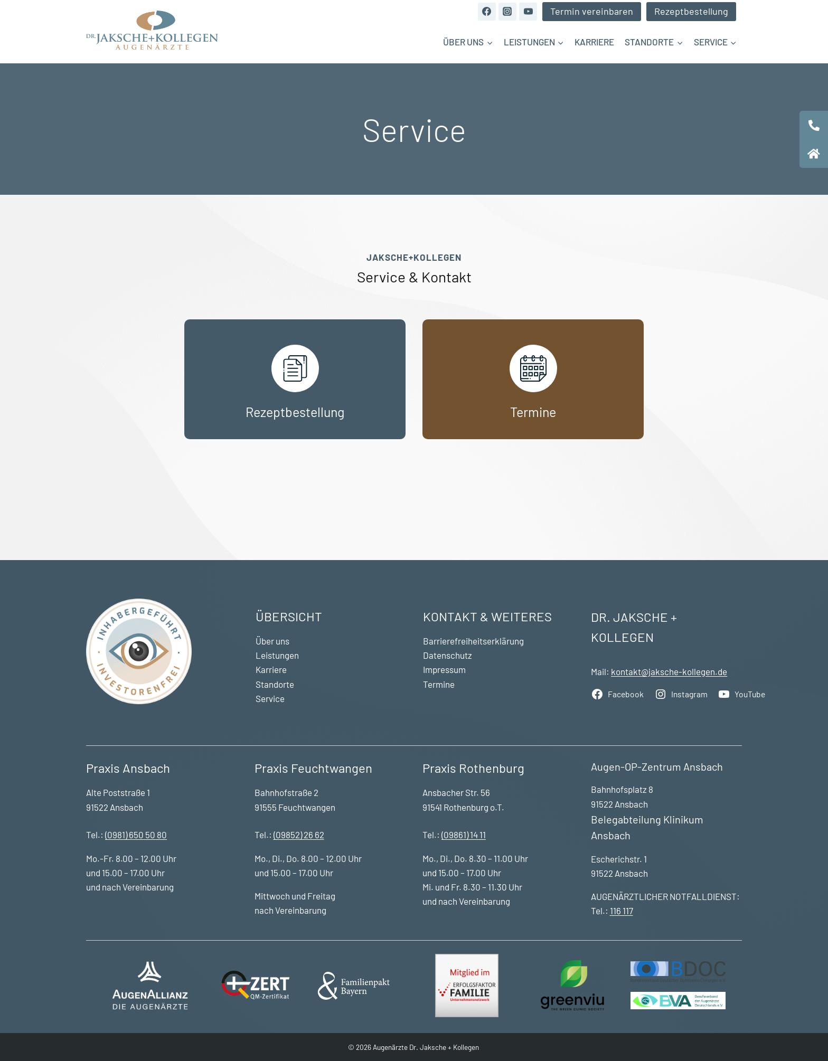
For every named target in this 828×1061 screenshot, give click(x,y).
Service (270, 698)
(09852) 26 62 (299, 834)
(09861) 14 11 (463, 834)
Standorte (275, 684)
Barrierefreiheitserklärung (473, 641)
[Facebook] (487, 12)
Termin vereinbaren (591, 11)
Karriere (594, 41)
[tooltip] (813, 125)
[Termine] (533, 379)
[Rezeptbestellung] (295, 379)
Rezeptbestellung (691, 11)
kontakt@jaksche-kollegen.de (669, 671)
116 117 (621, 910)
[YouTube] (528, 12)
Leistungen (277, 655)
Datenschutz (447, 655)
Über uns (272, 641)
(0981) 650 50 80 (136, 834)
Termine (439, 684)
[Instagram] (507, 12)
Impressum (444, 669)
